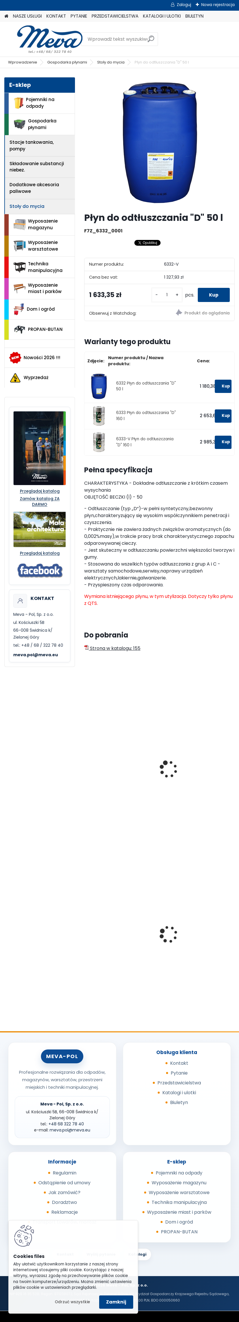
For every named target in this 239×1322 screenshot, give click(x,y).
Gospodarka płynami (67, 62)
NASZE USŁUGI (27, 16)
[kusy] (166, 295)
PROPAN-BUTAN (38, 330)
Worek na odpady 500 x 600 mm (119, 941)
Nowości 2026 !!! (34, 357)
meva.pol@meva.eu (35, 655)
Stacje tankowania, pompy (32, 145)
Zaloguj (184, 5)
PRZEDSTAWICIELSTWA (115, 16)
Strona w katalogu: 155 (112, 648)
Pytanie (179, 1073)
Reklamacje (64, 1212)
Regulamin (64, 1173)
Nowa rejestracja (218, 5)
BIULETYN (194, 16)
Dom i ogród (34, 309)
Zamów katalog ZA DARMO (40, 501)
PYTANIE (79, 16)
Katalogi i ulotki (179, 1092)
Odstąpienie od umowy (64, 1182)
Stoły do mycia (111, 62)
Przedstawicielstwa (179, 1082)
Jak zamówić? (64, 1192)
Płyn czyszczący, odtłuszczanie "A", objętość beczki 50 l (196, 788)
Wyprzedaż (28, 378)
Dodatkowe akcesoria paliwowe (34, 188)
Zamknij (116, 1302)
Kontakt (179, 1063)
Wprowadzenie (22, 62)
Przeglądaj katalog (40, 491)
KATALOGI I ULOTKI (162, 16)
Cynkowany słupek (186, 927)
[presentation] (87, 763)
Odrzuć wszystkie (72, 1302)
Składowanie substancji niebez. (37, 167)
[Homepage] (6, 16)
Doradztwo (64, 1202)
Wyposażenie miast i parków (38, 288)
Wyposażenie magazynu (36, 224)
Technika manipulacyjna (38, 267)
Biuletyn (179, 1102)
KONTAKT (56, 16)
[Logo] (44, 39)
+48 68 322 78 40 (66, 1124)
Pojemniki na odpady (34, 102)
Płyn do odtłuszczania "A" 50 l (120, 786)
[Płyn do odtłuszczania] (159, 142)
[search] (151, 41)
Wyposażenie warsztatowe (36, 245)
